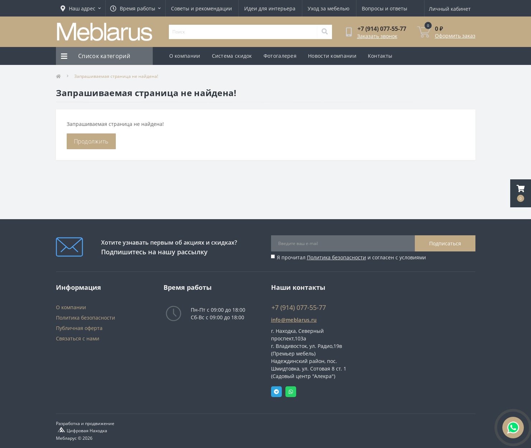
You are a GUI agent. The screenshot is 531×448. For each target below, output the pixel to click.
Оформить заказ (455, 35)
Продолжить (91, 141)
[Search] (324, 32)
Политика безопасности (336, 257)
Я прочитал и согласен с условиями (351, 257)
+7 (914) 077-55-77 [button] (298, 307)
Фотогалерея (280, 55)
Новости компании (332, 55)
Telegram (276, 391)
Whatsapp (291, 391)
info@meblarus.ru (294, 319)
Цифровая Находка (87, 431)
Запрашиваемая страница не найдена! (116, 76)
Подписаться (445, 243)
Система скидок (232, 55)
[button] (520, 193)
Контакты (380, 55)
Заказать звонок (377, 36)
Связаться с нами (77, 338)
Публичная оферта (79, 328)
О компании (184, 55)
